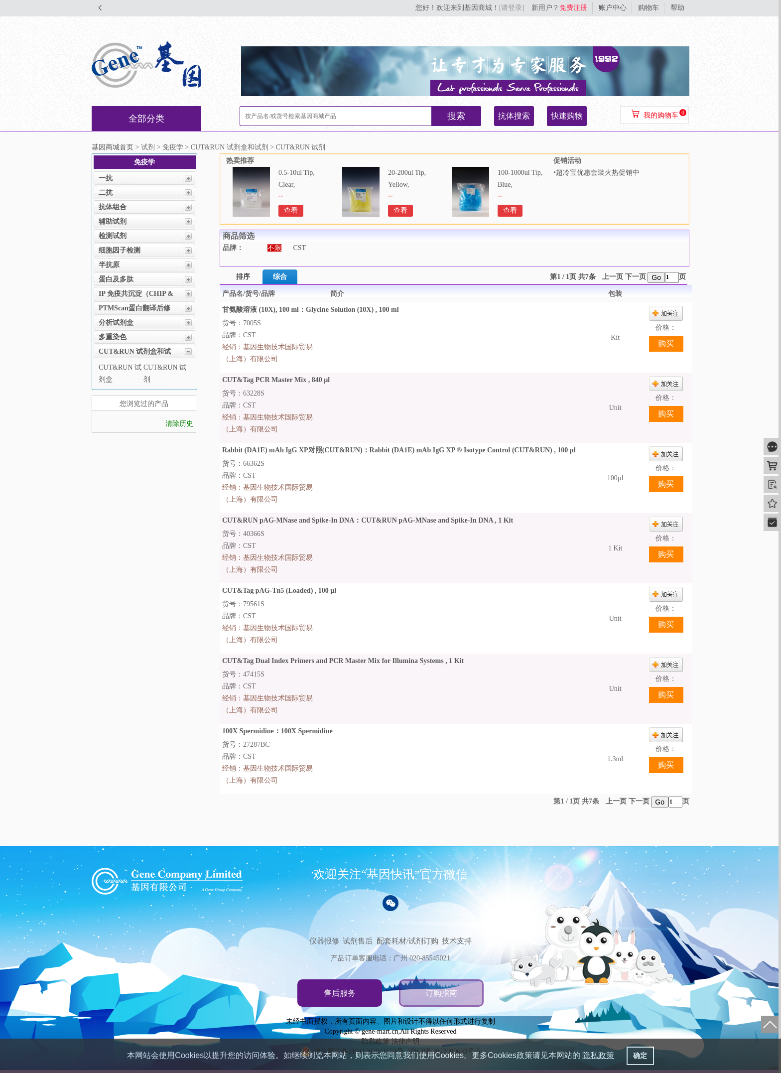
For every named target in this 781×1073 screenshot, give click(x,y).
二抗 (106, 192)
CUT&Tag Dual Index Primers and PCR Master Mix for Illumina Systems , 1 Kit (343, 661)
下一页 (635, 276)
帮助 (677, 7)
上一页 (612, 276)
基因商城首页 (112, 147)
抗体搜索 (514, 116)
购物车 (648, 7)
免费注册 (573, 7)
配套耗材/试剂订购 (407, 941)
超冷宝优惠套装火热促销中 (598, 172)
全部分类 (146, 119)
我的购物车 (661, 115)
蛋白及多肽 (116, 279)
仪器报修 (324, 941)
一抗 (106, 178)
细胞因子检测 (119, 250)
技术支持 (457, 941)
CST (299, 248)
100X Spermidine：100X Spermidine (277, 731)
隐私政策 (598, 1055)
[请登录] (511, 7)
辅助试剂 (113, 221)
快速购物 (567, 116)
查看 (291, 210)
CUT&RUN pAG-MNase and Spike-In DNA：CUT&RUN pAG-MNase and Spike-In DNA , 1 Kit (367, 520)
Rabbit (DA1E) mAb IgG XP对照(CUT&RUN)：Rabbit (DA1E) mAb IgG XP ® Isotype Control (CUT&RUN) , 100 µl (399, 450)
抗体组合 (113, 207)
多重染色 (113, 337)
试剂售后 (358, 941)
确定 (640, 1056)
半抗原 (109, 264)
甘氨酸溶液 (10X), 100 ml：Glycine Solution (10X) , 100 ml (310, 309)
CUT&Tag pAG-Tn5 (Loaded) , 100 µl (279, 590)
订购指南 (441, 993)
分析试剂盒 (116, 322)
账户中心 (613, 7)
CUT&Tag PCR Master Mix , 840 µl (276, 380)
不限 (274, 248)
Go (656, 277)
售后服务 (340, 993)
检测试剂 (113, 236)
